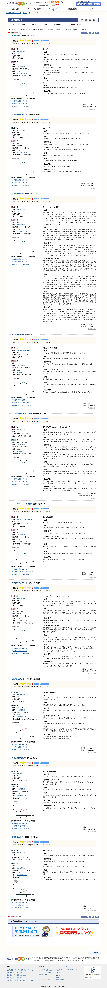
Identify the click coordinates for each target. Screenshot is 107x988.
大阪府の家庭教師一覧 (20, 744)
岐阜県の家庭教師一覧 (20, 259)
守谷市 (23, 852)
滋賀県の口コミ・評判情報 (21, 106)
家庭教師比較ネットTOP (45, 979)
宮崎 (24, 980)
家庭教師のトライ (18, 194)
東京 (8, 970)
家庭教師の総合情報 (72, 969)
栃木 (28, 970)
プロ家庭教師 (21, 66)
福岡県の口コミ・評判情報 (21, 484)
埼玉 (16, 970)
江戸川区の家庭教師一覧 (20, 826)
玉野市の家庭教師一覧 (20, 182)
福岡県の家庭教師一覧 (20, 479)
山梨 (32, 970)
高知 (18, 979)
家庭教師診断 (72, 9)
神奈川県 (19, 350)
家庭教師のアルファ (19, 679)
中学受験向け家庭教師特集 (45, 970)
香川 (11, 979)
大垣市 (23, 209)
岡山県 (19, 130)
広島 (8, 977)
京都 (14, 975)
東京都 (19, 598)
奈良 (21, 975)
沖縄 (32, 980)
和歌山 (24, 975)
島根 (18, 977)
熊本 (18, 980)
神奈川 (11, 970)
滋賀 (18, 975)
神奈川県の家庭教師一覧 (20, 400)
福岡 (8, 980)
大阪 (8, 975)
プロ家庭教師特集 (43, 969)
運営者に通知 (92, 109)
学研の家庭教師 (17, 758)
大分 (21, 980)
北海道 (8, 969)
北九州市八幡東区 (26, 519)
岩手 (22, 969)
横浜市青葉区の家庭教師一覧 (22, 402)
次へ (96, 33)
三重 (18, 974)
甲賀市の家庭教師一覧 (20, 103)
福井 (21, 972)
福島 (28, 969)
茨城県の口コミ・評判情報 (21, 908)
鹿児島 (28, 980)
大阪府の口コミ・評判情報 (21, 749)
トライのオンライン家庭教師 (22, 504)
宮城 (25, 969)
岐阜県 (19, 209)
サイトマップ (59, 972)
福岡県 (19, 429)
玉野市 (23, 130)
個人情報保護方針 (60, 979)
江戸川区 (24, 773)
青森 (12, 969)
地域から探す (15, 9)
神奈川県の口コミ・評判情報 (22, 405)
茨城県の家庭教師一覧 (20, 902)
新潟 (8, 972)
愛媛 (8, 979)
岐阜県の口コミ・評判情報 (21, 264)
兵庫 (11, 975)
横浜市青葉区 (27, 350)
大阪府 (19, 694)
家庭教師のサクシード (19, 115)
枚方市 (23, 694)
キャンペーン (91, 9)
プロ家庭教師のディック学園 (22, 413)
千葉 (19, 970)
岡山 (11, 977)
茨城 (22, 970)
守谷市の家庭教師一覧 (20, 905)
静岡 (11, 974)
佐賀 (11, 980)
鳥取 (21, 977)
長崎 (14, 980)
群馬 (25, 970)
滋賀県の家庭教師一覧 (20, 101)
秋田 (16, 969)
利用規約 (58, 970)
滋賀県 (19, 51)
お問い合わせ (59, 969)
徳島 (14, 979)
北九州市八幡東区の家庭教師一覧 (23, 572)
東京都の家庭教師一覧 (20, 648)
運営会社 (58, 977)
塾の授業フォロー (22, 73)
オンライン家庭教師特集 (45, 972)
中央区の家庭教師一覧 (20, 651)
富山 (18, 972)
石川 (14, 972)
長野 (11, 972)
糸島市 (23, 429)
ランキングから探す (34, 9)
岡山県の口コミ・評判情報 (21, 185)
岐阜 (14, 974)
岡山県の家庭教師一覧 (20, 180)
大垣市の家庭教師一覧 (20, 262)
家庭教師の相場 (43, 974)
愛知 (8, 974)
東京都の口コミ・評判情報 (21, 653)
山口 (14, 977)
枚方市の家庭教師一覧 (20, 747)
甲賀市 (23, 51)
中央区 (23, 598)
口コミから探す (54, 9)
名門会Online (17, 36)
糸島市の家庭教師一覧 (20, 481)
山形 (19, 969)
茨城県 (19, 852)
